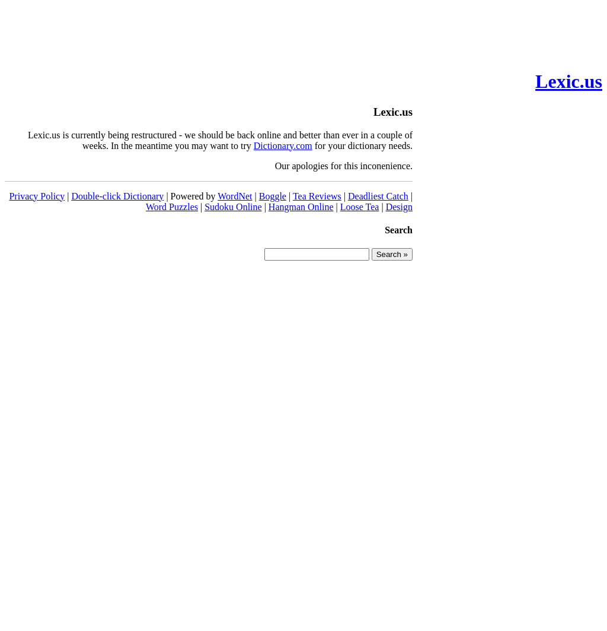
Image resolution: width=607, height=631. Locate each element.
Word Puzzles (172, 207)
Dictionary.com (283, 146)
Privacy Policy (37, 196)
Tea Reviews (317, 196)
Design (399, 207)
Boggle (272, 196)
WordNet (235, 196)
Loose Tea (359, 207)
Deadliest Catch (378, 196)
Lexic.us (568, 81)
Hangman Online (301, 207)
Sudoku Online (233, 207)
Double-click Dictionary (117, 196)
